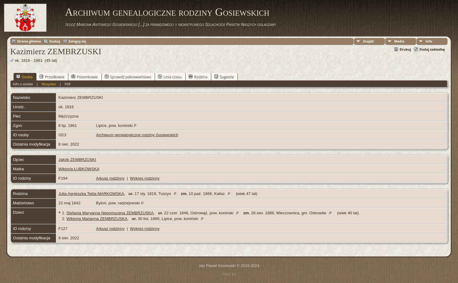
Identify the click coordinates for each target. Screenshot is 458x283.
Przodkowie (51, 77)
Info (429, 41)
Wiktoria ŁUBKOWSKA (78, 169)
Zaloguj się (77, 41)
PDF (68, 84)
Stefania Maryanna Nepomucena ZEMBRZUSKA (110, 213)
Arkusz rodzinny (110, 178)
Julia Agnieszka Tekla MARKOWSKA (91, 193)
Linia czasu (170, 77)
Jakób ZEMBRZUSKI (77, 159)
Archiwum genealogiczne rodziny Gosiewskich (167, 12)
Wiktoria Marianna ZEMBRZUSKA (97, 218)
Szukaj (54, 41)
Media (399, 41)
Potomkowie (84, 77)
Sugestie (224, 77)
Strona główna (29, 41)
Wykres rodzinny (144, 178)
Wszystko (49, 84)
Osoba (24, 77)
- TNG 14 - (229, 274)
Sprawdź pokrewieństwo (128, 77)
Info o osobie (23, 84)
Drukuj (405, 49)
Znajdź (368, 41)
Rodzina (198, 77)
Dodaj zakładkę (432, 49)
